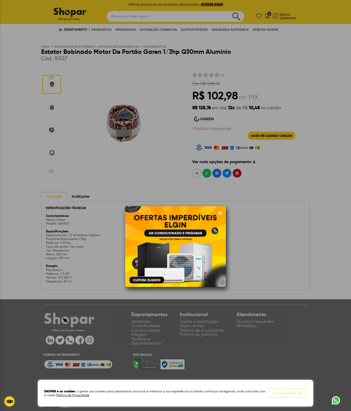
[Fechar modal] (220, 213)
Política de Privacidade (72, 395)
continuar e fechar (287, 393)
